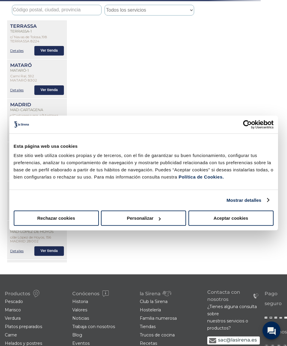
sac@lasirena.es (237, 340)
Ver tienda (49, 50)
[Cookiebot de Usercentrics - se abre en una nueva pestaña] (247, 124)
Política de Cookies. (200, 176)
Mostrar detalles (243, 200)
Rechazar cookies (56, 218)
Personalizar (144, 218)
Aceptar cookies (231, 218)
